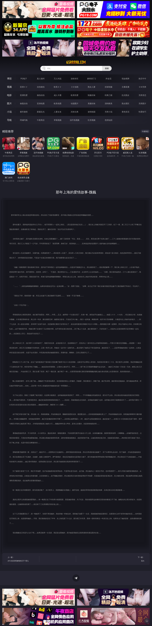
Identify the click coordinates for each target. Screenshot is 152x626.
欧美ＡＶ (57, 87)
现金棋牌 (125, 78)
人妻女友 (57, 111)
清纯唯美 (108, 103)
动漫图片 (74, 103)
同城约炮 (24, 120)
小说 (9, 111)
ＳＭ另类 (142, 87)
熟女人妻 (91, 87)
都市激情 (24, 111)
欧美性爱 (74, 95)
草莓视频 (57, 120)
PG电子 (24, 78)
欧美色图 (57, 103)
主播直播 (125, 87)
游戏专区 (74, 78)
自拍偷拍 (41, 87)
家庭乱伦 (41, 111)
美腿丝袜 (91, 103)
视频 (9, 86)
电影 (9, 95)
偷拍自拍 (41, 95)
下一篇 (129, 559)
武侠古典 (74, 111)
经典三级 (108, 95)
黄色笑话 (125, 111)
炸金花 (108, 78)
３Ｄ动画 (74, 87)
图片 (9, 103)
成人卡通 (57, 95)
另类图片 (142, 103)
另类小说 (108, 111)
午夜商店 (41, 120)
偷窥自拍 (24, 103)
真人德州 (41, 78)
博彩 (9, 78)
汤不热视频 (74, 120)
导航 (9, 120)
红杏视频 (91, 120)
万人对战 (57, 78)
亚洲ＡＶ (24, 87)
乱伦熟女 (125, 95)
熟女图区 (125, 103)
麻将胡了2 (91, 78)
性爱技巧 (142, 111)
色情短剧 (108, 120)
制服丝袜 (91, 95)
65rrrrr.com (76, 62)
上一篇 (22, 559)
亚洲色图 (41, 103)
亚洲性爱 (24, 95)
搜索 (107, 68)
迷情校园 (91, 111)
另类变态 (142, 95)
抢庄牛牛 (142, 78)
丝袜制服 (108, 87)
